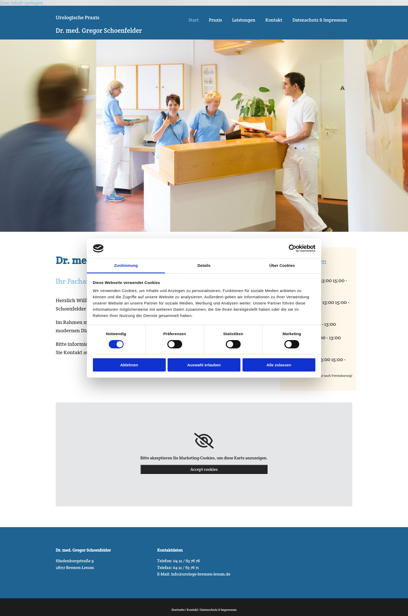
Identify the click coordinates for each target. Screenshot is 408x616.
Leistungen (242, 20)
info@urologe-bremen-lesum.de (200, 574)
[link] (204, 441)
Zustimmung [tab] (126, 265)
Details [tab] (204, 265)
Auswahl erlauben (204, 365)
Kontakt (273, 20)
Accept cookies (204, 469)
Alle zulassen (278, 365)
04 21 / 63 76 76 (186, 561)
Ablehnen (129, 365)
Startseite (178, 610)
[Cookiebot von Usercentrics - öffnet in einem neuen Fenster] (292, 248)
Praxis (214, 20)
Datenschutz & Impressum (319, 20)
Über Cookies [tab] (282, 265)
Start (192, 20)
